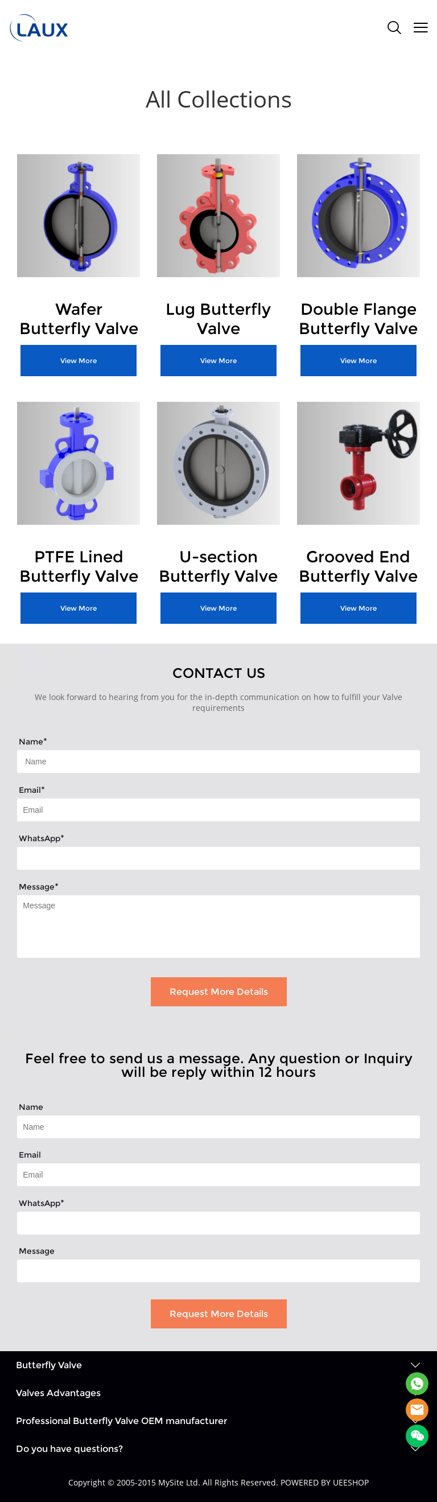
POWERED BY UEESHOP (325, 1482)
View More (78, 360)
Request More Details (219, 991)
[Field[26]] (218, 1271)
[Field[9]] (218, 810)
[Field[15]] (218, 1127)
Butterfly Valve (49, 1365)
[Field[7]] (218, 761)
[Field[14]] (218, 858)
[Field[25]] (218, 1223)
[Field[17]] (218, 1174)
